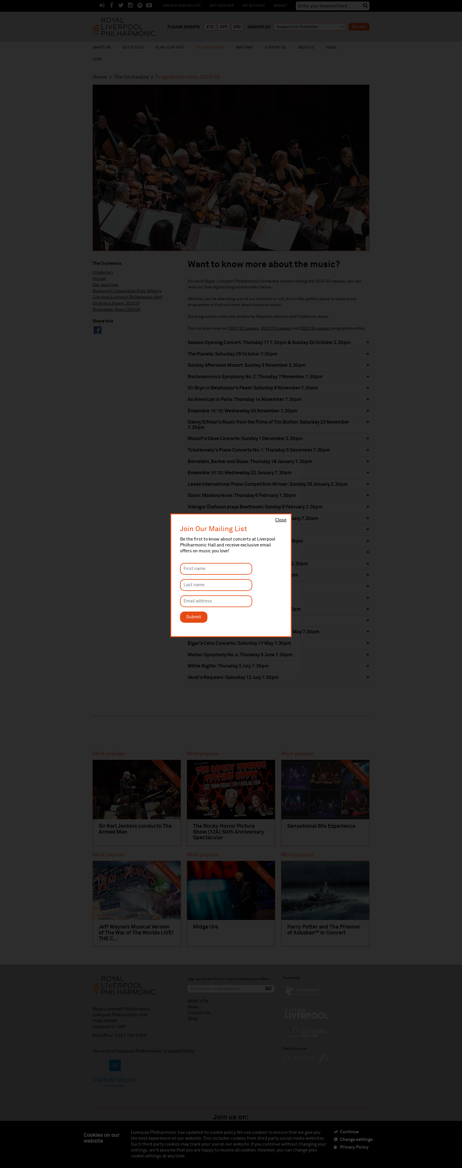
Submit (193, 617)
